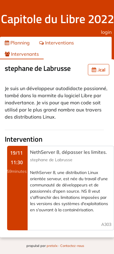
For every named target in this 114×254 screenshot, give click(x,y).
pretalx (52, 246)
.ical (98, 69)
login (106, 32)
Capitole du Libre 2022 (57, 19)
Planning (17, 43)
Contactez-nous (72, 246)
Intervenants (22, 54)
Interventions (56, 43)
